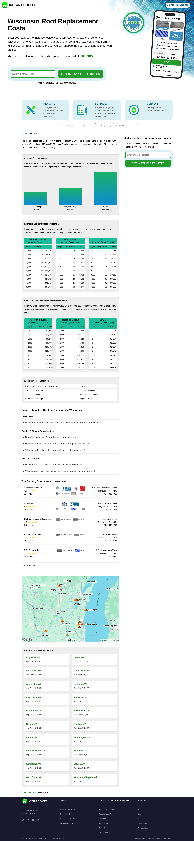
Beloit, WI (79, 657)
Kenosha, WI (80, 684)
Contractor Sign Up (177, 5)
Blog (139, 814)
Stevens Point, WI (35, 750)
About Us (141, 809)
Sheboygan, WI (82, 737)
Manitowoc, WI (34, 710)
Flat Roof (102, 819)
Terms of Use (143, 828)
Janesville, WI (33, 684)
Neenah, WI (32, 724)
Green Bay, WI (81, 670)
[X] (23, 819)
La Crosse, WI (33, 697)
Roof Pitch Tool (66, 814)
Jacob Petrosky (30, 792)
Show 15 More (30, 565)
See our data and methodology (94, 126)
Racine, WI (31, 737)
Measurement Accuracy (69, 823)
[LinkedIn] (33, 819)
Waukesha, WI (33, 764)
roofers (150, 110)
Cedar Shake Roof (106, 814)
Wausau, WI (80, 764)
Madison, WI (80, 697)
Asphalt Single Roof (107, 809)
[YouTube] (37, 819)
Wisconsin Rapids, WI (85, 777)
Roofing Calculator (67, 809)
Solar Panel (103, 833)
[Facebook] (28, 819)
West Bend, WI (34, 777)
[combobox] (33, 74)
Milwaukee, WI (81, 710)
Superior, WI (80, 750)
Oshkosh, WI (80, 724)
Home (24, 133)
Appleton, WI (33, 657)
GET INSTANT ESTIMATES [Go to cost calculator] (80, 74)
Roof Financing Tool (68, 819)
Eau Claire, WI (33, 670)
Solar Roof (103, 828)
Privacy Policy (143, 823)
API (139, 819)
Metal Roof (103, 823)
